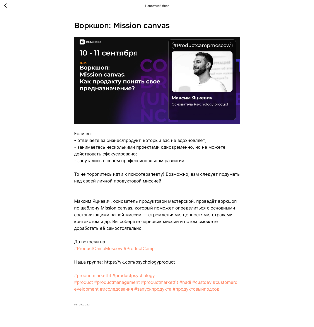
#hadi (185, 282)
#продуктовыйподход (196, 289)
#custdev (202, 282)
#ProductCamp (139, 248)
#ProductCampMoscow (98, 248)
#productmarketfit (92, 275)
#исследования (116, 289)
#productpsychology (134, 275)
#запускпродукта (152, 289)
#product (83, 282)
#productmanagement (117, 282)
